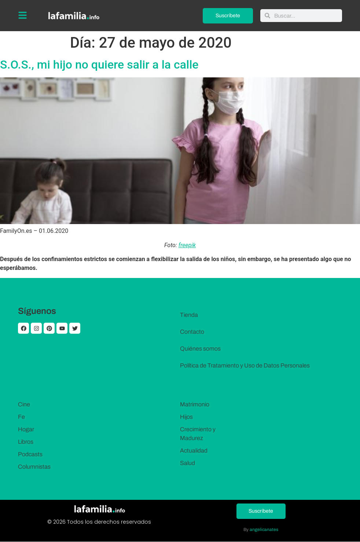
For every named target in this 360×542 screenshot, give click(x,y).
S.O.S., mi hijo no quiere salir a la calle (99, 65)
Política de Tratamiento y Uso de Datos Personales (245, 365)
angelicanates (264, 529)
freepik (187, 245)
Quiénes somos (200, 348)
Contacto (192, 332)
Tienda (189, 315)
